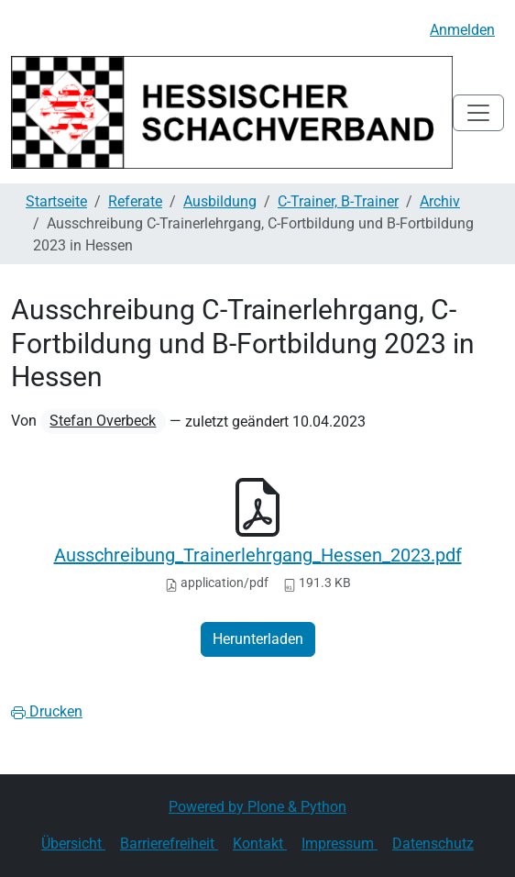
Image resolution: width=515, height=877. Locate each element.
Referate (135, 201)
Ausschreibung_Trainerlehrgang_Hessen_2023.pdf (258, 555)
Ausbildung (220, 201)
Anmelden (462, 30)
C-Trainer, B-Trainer (338, 201)
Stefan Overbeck (102, 420)
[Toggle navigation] (478, 112)
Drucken (46, 711)
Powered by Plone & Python (257, 807)
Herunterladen (258, 639)
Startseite (56, 201)
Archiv (440, 201)
